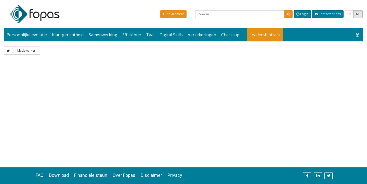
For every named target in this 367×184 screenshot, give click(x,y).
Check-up (230, 35)
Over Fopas (124, 175)
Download (59, 175)
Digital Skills (171, 35)
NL (358, 14)
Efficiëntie (131, 35)
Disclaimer (151, 175)
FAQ (40, 175)
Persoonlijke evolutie (27, 35)
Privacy (174, 175)
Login (302, 14)
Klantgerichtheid (68, 35)
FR (349, 14)
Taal (150, 35)
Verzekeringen (202, 35)
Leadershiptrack (265, 35)
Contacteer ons (328, 14)
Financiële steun (90, 175)
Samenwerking (103, 35)
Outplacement (173, 14)
